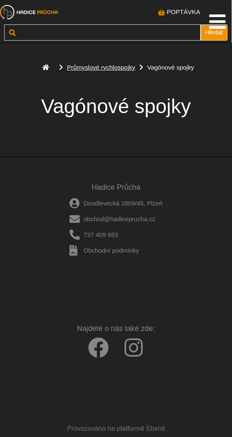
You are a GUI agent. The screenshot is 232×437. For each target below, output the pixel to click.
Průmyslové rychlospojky (101, 67)
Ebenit (155, 428)
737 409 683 (101, 234)
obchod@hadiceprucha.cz (119, 218)
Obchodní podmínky (111, 250)
